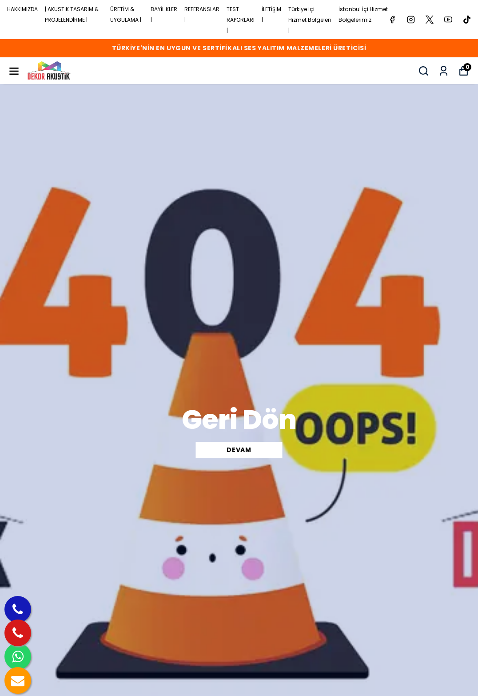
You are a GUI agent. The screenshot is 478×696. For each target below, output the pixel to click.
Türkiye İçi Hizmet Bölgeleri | (309, 19)
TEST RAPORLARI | (241, 19)
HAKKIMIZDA (22, 9)
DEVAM (239, 449)
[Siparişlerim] (443, 70)
